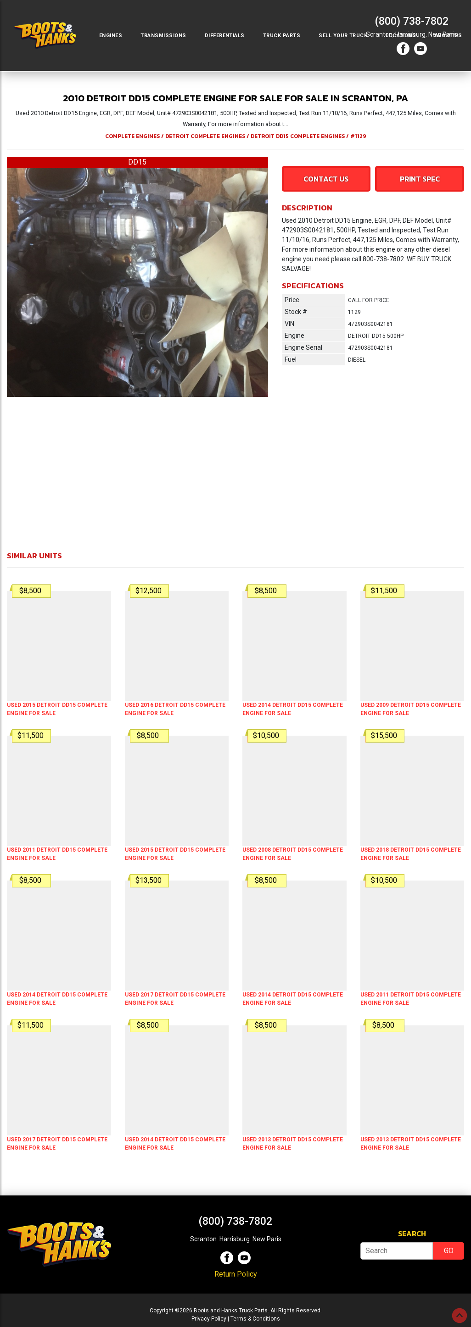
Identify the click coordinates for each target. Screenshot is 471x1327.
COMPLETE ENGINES (132, 136)
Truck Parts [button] (281, 36)
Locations (401, 36)
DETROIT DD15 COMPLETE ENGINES (298, 136)
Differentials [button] (225, 36)
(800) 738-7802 (412, 21)
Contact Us (325, 178)
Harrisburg (234, 1239)
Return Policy (235, 1274)
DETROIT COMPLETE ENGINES (205, 136)
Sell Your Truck (343, 36)
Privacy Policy (208, 1319)
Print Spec (420, 178)
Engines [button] (110, 36)
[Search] (396, 1251)
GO (449, 1250)
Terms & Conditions (255, 1319)
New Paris (266, 1239)
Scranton (203, 1239)
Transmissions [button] (163, 36)
